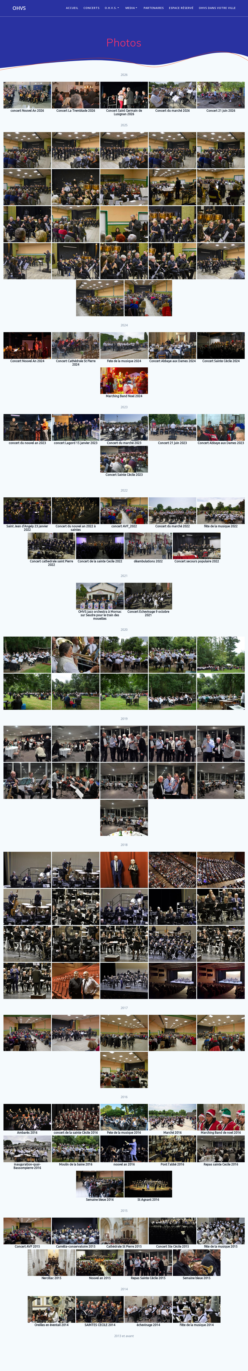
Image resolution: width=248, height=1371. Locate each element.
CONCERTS (91, 8)
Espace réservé (181, 8)
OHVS (19, 8)
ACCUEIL (72, 8)
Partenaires (154, 8)
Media (130, 8)
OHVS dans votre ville (217, 8)
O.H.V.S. (111, 8)
